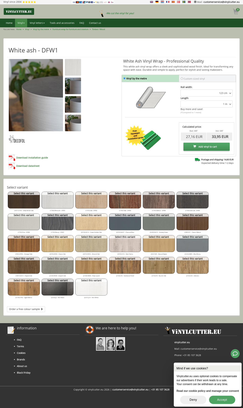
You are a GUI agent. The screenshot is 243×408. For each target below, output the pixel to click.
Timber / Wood (98, 29)
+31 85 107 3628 (160, 389)
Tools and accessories (62, 22)
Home (9, 22)
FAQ (81, 22)
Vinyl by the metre (41, 29)
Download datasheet (27, 165)
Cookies (21, 353)
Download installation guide (32, 157)
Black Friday (23, 372)
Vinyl (21, 22)
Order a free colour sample (26, 309)
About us (22, 366)
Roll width (186, 87)
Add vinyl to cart (205, 146)
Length (184, 98)
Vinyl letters (37, 22)
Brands (21, 359)
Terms (20, 346)
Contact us (95, 22)
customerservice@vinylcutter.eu (221, 2)
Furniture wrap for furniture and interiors (70, 29)
